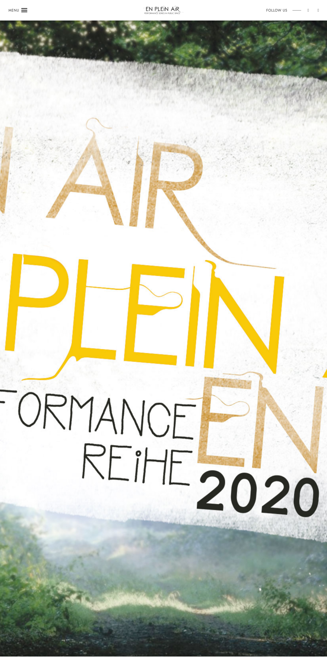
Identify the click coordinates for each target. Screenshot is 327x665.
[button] (24, 10)
